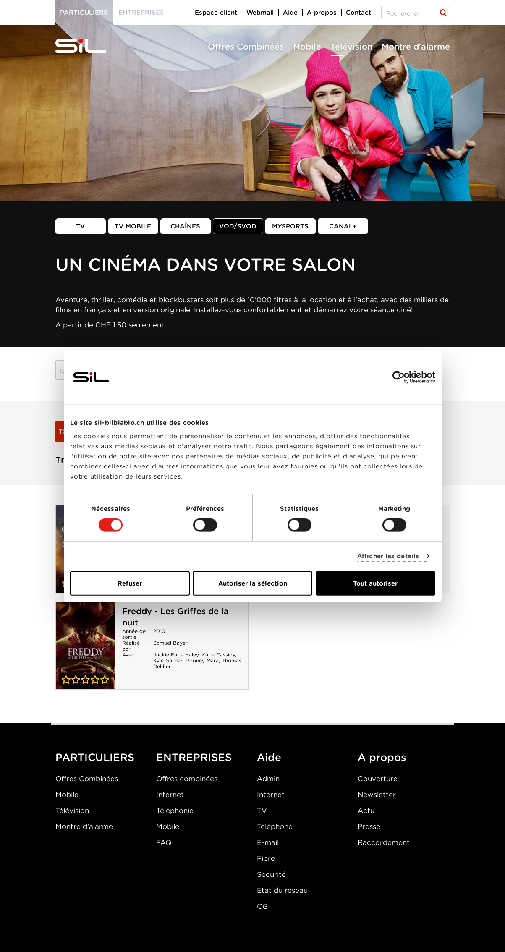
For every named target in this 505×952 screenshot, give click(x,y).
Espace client (216, 12)
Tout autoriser (375, 583)
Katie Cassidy (218, 654)
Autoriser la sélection (252, 583)
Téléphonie (175, 810)
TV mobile (133, 226)
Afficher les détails (388, 556)
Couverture (378, 778)
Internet (170, 794)
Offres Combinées (246, 47)
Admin (268, 778)
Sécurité (271, 874)
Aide (290, 12)
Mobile (307, 47)
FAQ (163, 842)
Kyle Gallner (168, 660)
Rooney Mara (202, 660)
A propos (322, 12)
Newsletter (377, 794)
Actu (366, 810)
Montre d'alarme (416, 47)
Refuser (130, 583)
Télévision (351, 47)
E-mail (268, 842)
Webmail (260, 12)
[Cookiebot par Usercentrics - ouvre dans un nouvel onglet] (398, 377)
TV (80, 226)
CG (262, 906)
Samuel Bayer (170, 643)
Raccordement (384, 842)
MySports (290, 226)
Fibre (266, 858)
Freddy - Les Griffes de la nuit (85, 645)
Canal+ (343, 226)
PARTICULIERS (94, 757)
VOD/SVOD (237, 226)
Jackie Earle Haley (176, 654)
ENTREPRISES (194, 757)
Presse (369, 826)
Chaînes (185, 226)
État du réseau (282, 890)
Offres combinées (186, 778)
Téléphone (275, 826)
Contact (358, 12)
